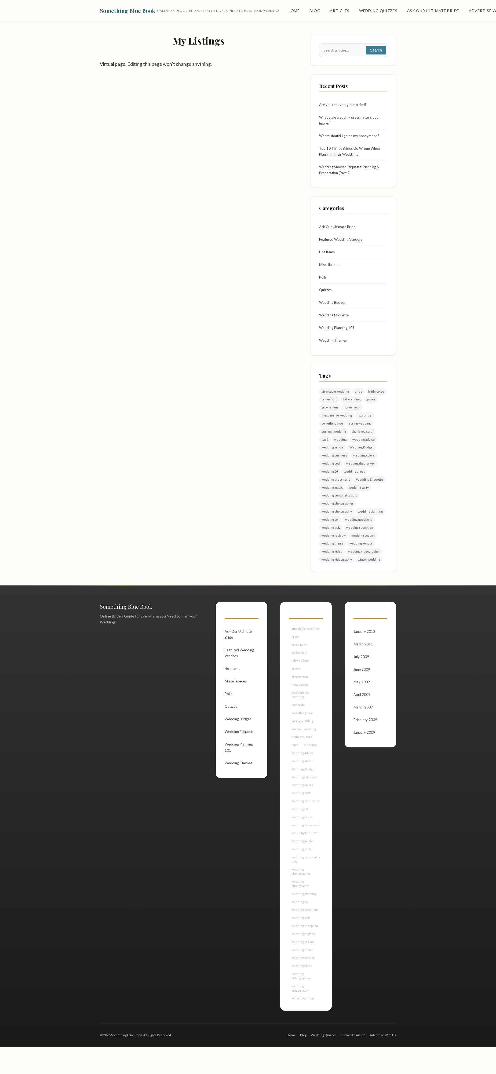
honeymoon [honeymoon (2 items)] (354, 416)
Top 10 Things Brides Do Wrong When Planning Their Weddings (351, 153)
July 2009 (361, 672)
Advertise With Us (383, 1062)
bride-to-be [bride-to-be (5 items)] (377, 400)
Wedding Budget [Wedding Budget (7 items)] (361, 458)
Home (294, 10)
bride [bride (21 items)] (359, 400)
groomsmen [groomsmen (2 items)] (331, 416)
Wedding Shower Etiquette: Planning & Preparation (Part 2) (352, 173)
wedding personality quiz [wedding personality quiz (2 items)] (339, 507)
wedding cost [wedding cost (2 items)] (331, 474)
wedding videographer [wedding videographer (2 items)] (364, 565)
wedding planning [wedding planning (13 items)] (370, 524)
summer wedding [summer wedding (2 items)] (334, 441)
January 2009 (364, 750)
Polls (323, 283)
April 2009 (362, 711)
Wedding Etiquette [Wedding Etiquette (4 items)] (369, 491)
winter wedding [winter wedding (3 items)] (369, 574)
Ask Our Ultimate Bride (433, 10)
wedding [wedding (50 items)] (340, 450)
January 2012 (364, 646)
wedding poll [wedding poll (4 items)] (331, 532)
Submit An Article (353, 1062)
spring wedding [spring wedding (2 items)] (360, 433)
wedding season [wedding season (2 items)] (363, 549)
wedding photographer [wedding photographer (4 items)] (338, 516)
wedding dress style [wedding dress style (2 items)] (336, 491)
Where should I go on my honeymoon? (351, 137)
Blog (314, 10)
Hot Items (327, 257)
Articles (339, 10)
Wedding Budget (333, 309)
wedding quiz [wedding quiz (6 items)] (331, 540)
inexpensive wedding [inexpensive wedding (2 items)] (337, 425)
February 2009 (365, 737)
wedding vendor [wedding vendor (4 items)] (361, 557)
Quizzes (326, 296)
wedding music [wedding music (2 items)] (332, 499)
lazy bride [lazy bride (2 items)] (364, 425)
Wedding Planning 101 (338, 335)
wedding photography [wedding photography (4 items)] (337, 524)
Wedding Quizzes (378, 10)
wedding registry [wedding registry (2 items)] (334, 549)
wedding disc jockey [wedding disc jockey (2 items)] (361, 474)
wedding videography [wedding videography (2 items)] (337, 574)
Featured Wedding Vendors (342, 244)
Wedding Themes (334, 348)
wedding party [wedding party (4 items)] (359, 499)
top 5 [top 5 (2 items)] (325, 450)
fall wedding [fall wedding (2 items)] (352, 408)
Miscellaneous (331, 270)
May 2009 (361, 698)
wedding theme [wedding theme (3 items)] (333, 557)
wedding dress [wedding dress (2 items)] (354, 483)
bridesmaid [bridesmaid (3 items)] (330, 408)
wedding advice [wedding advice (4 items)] (364, 450)
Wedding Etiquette (335, 322)
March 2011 (363, 659)
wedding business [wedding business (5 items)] (334, 466)
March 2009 (363, 724)
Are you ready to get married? (344, 105)
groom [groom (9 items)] (372, 408)
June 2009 (362, 685)
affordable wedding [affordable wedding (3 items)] (335, 400)
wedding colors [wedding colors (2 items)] (364, 466)
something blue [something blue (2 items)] (333, 433)
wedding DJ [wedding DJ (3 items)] (330, 483)
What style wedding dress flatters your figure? (352, 121)
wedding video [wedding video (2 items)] (332, 565)
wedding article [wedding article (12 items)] (333, 458)
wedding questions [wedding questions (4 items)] (359, 532)
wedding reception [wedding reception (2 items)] (360, 540)
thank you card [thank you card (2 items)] (363, 441)
